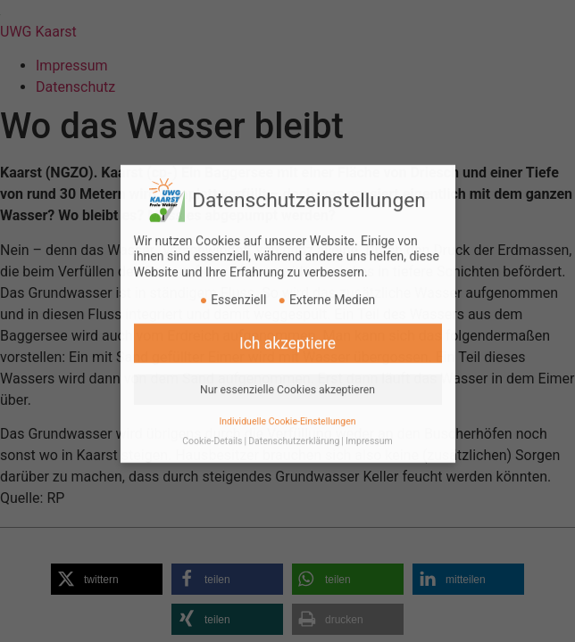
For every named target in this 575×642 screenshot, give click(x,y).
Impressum (369, 431)
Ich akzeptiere (287, 333)
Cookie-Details (212, 431)
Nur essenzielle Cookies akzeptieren (287, 379)
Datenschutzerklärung (293, 431)
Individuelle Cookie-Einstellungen (287, 410)
